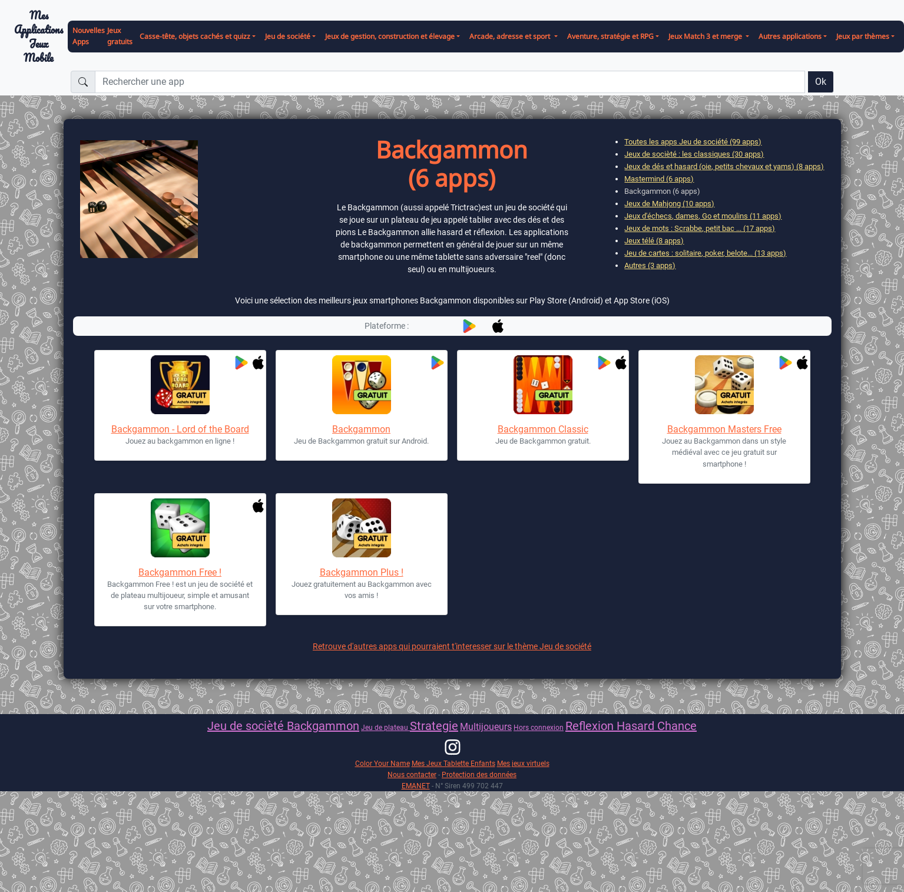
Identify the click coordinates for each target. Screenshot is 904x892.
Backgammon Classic (543, 429)
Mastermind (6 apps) (659, 178)
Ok (820, 81)
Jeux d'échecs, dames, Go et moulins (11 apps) (703, 216)
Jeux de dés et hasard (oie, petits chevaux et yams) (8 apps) (724, 166)
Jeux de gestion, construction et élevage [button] (390, 36)
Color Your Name (382, 763)
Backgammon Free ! (179, 572)
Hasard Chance (657, 726)
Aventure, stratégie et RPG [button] (610, 36)
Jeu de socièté (247, 726)
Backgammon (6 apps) (662, 191)
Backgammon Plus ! (361, 572)
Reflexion (591, 726)
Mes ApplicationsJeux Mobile (38, 37)
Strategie (434, 726)
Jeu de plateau (385, 727)
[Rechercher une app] (450, 82)
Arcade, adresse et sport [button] (510, 36)
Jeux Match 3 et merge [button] (706, 36)
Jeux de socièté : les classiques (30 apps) (694, 154)
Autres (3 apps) (649, 265)
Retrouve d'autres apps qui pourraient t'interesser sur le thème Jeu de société (452, 646)
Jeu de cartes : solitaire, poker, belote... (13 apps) (705, 253)
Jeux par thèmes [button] (862, 36)
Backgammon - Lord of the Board (180, 429)
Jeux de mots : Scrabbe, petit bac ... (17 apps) (699, 228)
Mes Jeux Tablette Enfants (453, 763)
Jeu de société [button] (287, 36)
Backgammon (361, 429)
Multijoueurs (486, 726)
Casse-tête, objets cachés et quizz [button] (195, 36)
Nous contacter (412, 774)
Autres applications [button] (790, 36)
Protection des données (479, 774)
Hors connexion (539, 727)
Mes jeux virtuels (523, 763)
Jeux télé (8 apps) (654, 240)
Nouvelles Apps (88, 36)
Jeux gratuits (120, 36)
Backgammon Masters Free (724, 429)
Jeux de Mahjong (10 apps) (669, 203)
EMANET (416, 785)
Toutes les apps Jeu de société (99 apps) (692, 141)
